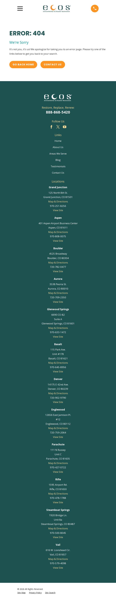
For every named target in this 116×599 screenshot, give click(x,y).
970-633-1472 (58, 332)
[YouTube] (64, 127)
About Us (58, 147)
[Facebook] (51, 127)
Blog (58, 160)
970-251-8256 (58, 206)
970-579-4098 (58, 563)
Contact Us (53, 64)
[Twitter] (58, 127)
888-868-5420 (58, 112)
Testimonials (58, 166)
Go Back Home (23, 64)
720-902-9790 (58, 397)
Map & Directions (58, 201)
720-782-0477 (58, 266)
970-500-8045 (58, 532)
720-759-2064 (58, 432)
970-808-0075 (58, 236)
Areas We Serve (58, 153)
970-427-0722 (58, 467)
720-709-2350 (58, 297)
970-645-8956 (58, 367)
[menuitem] (21, 593)
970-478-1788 (58, 498)
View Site (58, 210)
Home (58, 140)
